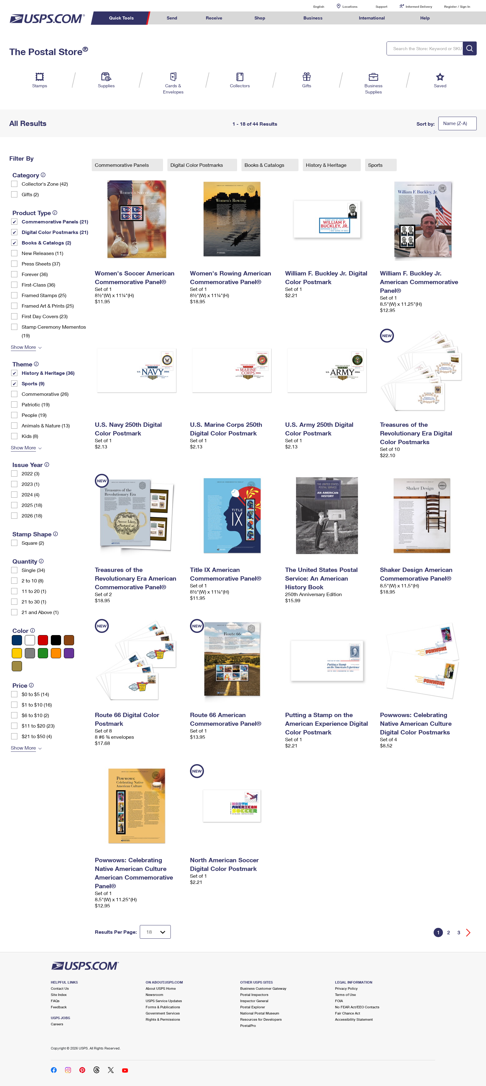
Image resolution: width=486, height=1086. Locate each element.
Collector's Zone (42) (45, 184)
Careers (57, 1024)
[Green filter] (43, 653)
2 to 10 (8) (32, 580)
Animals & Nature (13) (46, 425)
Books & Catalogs (265, 165)
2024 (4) (30, 494)
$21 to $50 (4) (37, 736)
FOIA (339, 1001)
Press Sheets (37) (41, 263)
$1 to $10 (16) (37, 704)
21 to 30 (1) (34, 601)
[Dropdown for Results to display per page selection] (155, 932)
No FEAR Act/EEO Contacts (357, 1007)
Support (381, 6)
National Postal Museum (259, 1013)
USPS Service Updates (164, 1001)
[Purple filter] (69, 653)
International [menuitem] (372, 17)
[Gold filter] (17, 666)
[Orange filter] (56, 653)
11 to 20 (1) (34, 591)
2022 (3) (30, 473)
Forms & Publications (163, 1007)
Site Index (59, 995)
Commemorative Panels (122, 165)
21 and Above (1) (40, 612)
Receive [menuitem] (214, 17)
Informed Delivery (419, 6)
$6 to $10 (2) (35, 715)
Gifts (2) (30, 194)
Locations (349, 6)
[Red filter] (43, 640)
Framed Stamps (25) (44, 295)
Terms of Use (345, 995)
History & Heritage (327, 165)
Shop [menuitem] (259, 17)
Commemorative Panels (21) (55, 221)
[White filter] (30, 640)
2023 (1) (30, 484)
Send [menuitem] (172, 17)
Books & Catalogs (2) (46, 242)
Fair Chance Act (347, 1013)
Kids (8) (30, 436)
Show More (23, 347)
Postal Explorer (252, 1007)
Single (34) (33, 570)
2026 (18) (32, 515)
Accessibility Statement (354, 1019)
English (312, 6)
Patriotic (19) (36, 404)
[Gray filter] (30, 653)
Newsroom (154, 995)
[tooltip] (43, 174)
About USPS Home (161, 988)
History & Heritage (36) (48, 373)
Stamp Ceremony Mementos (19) (54, 331)
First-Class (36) (38, 285)
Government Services (163, 1013)
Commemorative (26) (45, 394)
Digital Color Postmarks (197, 165)
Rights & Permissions (163, 1019)
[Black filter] (56, 640)
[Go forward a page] (468, 933)
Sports (376, 165)
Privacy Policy (346, 988)
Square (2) (33, 543)
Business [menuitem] (313, 17)
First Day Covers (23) (45, 316)
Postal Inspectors (254, 995)
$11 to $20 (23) (38, 726)
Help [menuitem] (425, 17)
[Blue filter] (17, 640)
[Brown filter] (69, 640)
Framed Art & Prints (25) (48, 306)
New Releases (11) (42, 253)
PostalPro (248, 1025)
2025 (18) (32, 505)
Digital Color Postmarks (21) (55, 232)
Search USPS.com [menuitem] (456, 18)
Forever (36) (35, 274)
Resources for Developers (261, 1019)
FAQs (55, 1001)
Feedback (59, 1007)
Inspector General (254, 1001)
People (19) (34, 415)
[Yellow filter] (17, 653)
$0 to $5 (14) (35, 694)
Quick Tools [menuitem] (121, 17)
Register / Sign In (457, 6)
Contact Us (60, 988)
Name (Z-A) (455, 123)
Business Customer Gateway (263, 988)
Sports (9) (33, 383)
